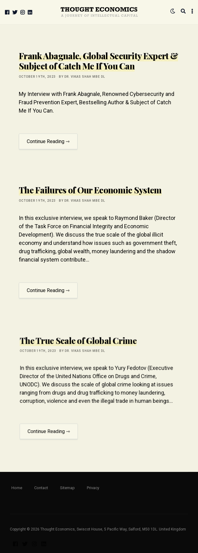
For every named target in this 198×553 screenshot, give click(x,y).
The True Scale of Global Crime (79, 350)
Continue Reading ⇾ (48, 141)
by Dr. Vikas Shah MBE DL (82, 76)
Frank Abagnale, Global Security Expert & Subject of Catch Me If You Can (98, 61)
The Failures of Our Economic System (90, 190)
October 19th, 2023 (37, 76)
